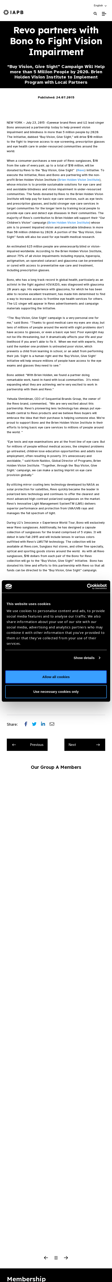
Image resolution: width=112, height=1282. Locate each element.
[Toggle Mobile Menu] (104, 14)
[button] (101, 5)
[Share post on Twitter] (36, 724)
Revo (80, 170)
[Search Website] (95, 13)
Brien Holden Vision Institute (78, 180)
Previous (28, 744)
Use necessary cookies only (56, 692)
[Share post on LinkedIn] (45, 724)
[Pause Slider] (56, 1258)
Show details (84, 658)
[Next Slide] (66, 1258)
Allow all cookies (56, 677)
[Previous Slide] (46, 1258)
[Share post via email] (54, 724)
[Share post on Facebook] (28, 724)
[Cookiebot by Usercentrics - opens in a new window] (87, 586)
